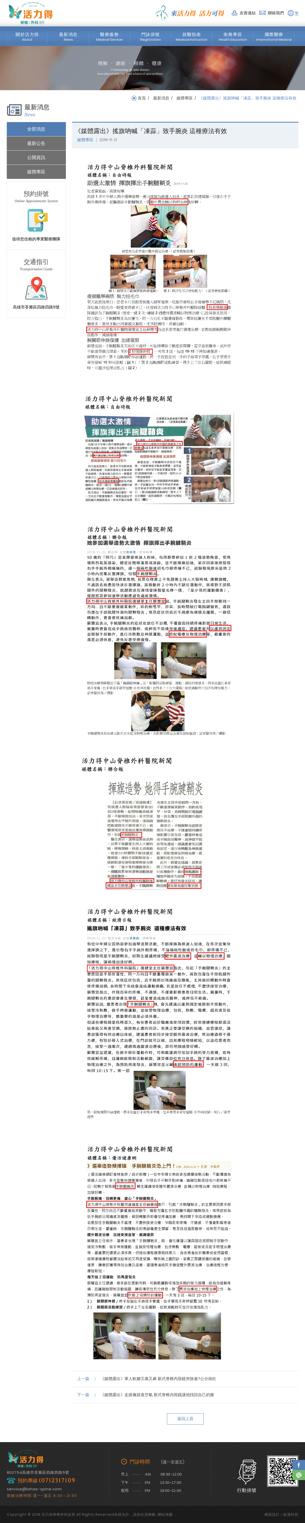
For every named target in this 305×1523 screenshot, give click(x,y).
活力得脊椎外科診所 (31, 13)
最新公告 (36, 143)
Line (298, 1475)
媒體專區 (185, 98)
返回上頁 (185, 1419)
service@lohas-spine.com (34, 1489)
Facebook (298, 1465)
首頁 (142, 98)
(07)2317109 (57, 1480)
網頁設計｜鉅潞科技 (281, 1514)
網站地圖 (165, 1514)
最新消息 (161, 98)
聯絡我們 (276, 13)
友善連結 (248, 13)
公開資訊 (36, 157)
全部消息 (36, 129)
